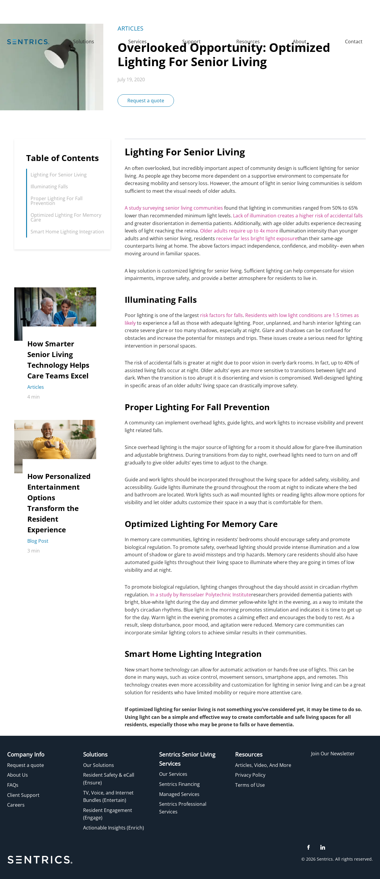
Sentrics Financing (179, 784)
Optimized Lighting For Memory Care (66, 217)
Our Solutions (98, 765)
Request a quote (145, 100)
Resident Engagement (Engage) (107, 814)
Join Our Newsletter (333, 753)
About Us (17, 775)
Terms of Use (250, 785)
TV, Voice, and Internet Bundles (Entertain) (108, 796)
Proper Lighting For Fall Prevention (57, 201)
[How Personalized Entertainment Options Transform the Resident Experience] (59, 509)
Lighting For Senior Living (59, 174)
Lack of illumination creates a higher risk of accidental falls (298, 215)
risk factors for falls (221, 315)
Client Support (23, 795)
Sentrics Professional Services (182, 808)
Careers (16, 805)
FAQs (12, 785)
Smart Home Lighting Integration (67, 231)
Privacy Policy (250, 775)
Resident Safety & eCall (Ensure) (108, 779)
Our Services (173, 774)
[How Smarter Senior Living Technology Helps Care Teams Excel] (59, 366)
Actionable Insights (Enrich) (113, 827)
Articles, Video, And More (263, 765)
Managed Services (179, 794)
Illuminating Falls (49, 186)
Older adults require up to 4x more (238, 230)
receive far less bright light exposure (256, 238)
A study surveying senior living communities (174, 208)
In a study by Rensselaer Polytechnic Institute (200, 594)
